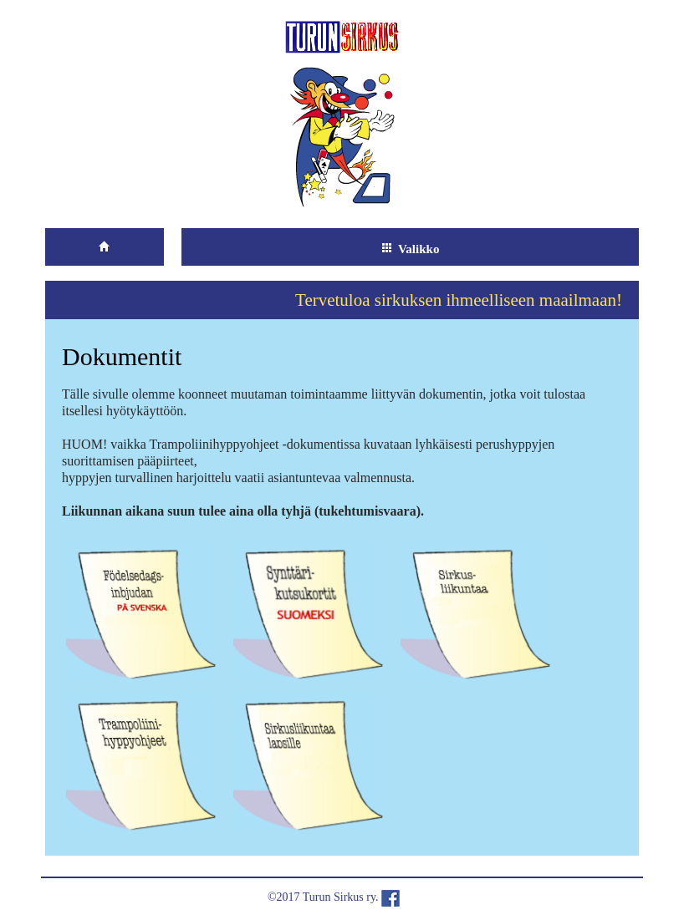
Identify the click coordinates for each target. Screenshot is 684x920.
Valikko (410, 248)
